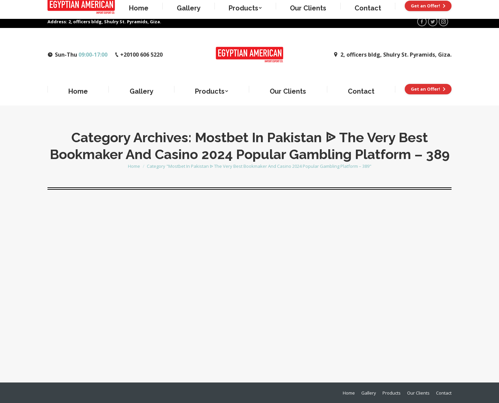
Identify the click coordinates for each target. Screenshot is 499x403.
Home (134, 166)
